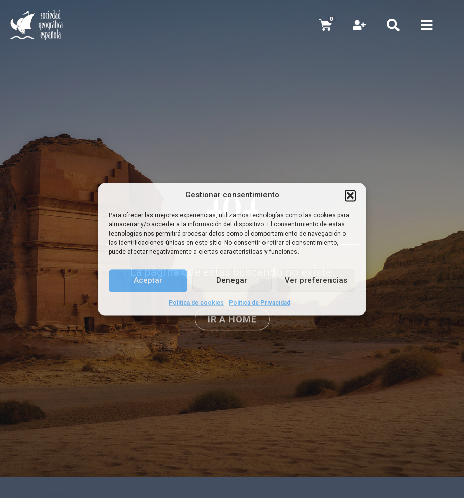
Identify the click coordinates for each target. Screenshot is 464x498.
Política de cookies (196, 302)
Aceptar (148, 280)
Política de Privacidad (259, 302)
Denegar (231, 280)
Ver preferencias (316, 280)
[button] (350, 195)
